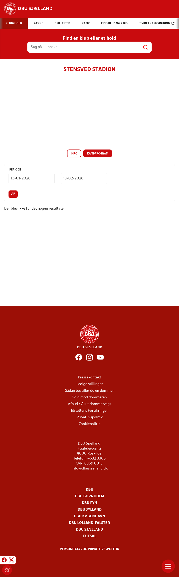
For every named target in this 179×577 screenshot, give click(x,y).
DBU (89, 490)
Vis (13, 194)
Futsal (89, 536)
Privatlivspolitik (90, 417)
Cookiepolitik (89, 424)
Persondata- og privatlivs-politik (89, 549)
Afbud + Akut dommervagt (89, 404)
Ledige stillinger (89, 384)
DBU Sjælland (89, 529)
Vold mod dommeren (89, 397)
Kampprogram (97, 153)
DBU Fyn (89, 503)
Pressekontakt (89, 377)
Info (74, 153)
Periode (15, 169)
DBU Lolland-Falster (89, 523)
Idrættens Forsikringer (89, 411)
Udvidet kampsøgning (156, 23)
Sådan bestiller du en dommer (89, 391)
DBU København (89, 516)
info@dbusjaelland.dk (90, 468)
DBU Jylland (90, 510)
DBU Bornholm (89, 496)
